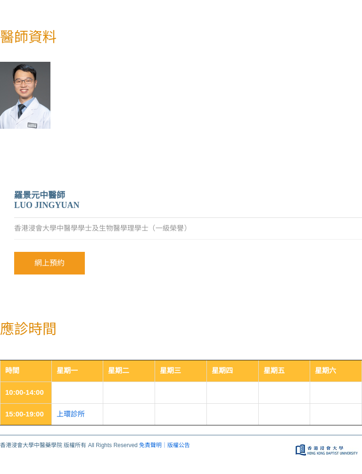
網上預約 (49, 263)
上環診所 (71, 414)
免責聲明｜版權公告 (164, 445)
